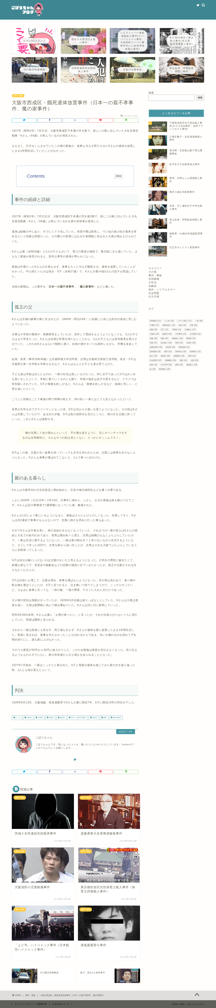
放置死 (62, 718)
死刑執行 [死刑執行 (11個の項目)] (195, 351)
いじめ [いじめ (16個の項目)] (169, 321)
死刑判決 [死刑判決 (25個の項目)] (180, 351)
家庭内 (51, 718)
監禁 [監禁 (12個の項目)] (191, 356)
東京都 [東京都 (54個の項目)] (170, 347)
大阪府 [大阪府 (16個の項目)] (154, 334)
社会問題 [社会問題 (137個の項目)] (155, 360)
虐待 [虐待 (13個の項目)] (153, 365)
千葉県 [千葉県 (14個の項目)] (176, 329)
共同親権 (153, 278)
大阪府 (40, 718)
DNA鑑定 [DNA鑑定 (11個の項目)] (155, 321)
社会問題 (153, 293)
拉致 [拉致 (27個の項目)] (153, 343)
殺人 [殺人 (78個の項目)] (153, 356)
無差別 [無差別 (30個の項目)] (165, 356)
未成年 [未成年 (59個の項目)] (190, 343)
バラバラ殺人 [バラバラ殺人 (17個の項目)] (184, 321)
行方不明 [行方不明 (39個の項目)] (166, 365)
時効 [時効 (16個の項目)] (179, 343)
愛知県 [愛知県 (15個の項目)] (190, 338)
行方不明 (153, 296)
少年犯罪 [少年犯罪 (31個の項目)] (195, 334)
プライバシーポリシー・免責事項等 (31, 1004)
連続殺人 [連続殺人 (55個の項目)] (191, 365)
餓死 (105, 718)
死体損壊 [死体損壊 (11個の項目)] (184, 347)
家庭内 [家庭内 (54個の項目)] (167, 334)
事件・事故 (18, 96)
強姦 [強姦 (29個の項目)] (153, 338)
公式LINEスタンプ (60, 1004)
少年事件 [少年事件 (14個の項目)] (180, 334)
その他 (152, 271)
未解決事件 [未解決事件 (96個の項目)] (156, 347)
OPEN (118, 176)
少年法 (152, 282)
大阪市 (29, 718)
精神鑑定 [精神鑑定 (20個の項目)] (170, 360)
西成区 (94, 718)
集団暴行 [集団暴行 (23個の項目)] (164, 369)
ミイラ (18, 718)
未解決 (152, 286)
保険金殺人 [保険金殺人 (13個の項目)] (169, 325)
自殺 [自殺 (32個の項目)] (194, 360)
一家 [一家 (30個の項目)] (198, 321)
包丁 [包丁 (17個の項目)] (164, 329)
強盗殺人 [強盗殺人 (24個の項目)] (177, 338)
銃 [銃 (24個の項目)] (152, 369)
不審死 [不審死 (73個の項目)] (154, 325)
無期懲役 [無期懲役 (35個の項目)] (179, 356)
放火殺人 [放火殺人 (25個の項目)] (166, 343)
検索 (151, 92)
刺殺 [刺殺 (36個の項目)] (153, 329)
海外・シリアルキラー (162, 289)
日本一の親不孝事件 (78, 718)
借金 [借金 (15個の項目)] (182, 325)
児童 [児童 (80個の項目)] (193, 325)
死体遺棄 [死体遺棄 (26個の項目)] (155, 351)
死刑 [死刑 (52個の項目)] (167, 351)
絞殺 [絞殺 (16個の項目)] (183, 360)
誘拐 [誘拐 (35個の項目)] (179, 365)
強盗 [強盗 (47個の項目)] (164, 338)
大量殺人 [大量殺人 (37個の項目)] (190, 329)
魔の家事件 (116, 718)
